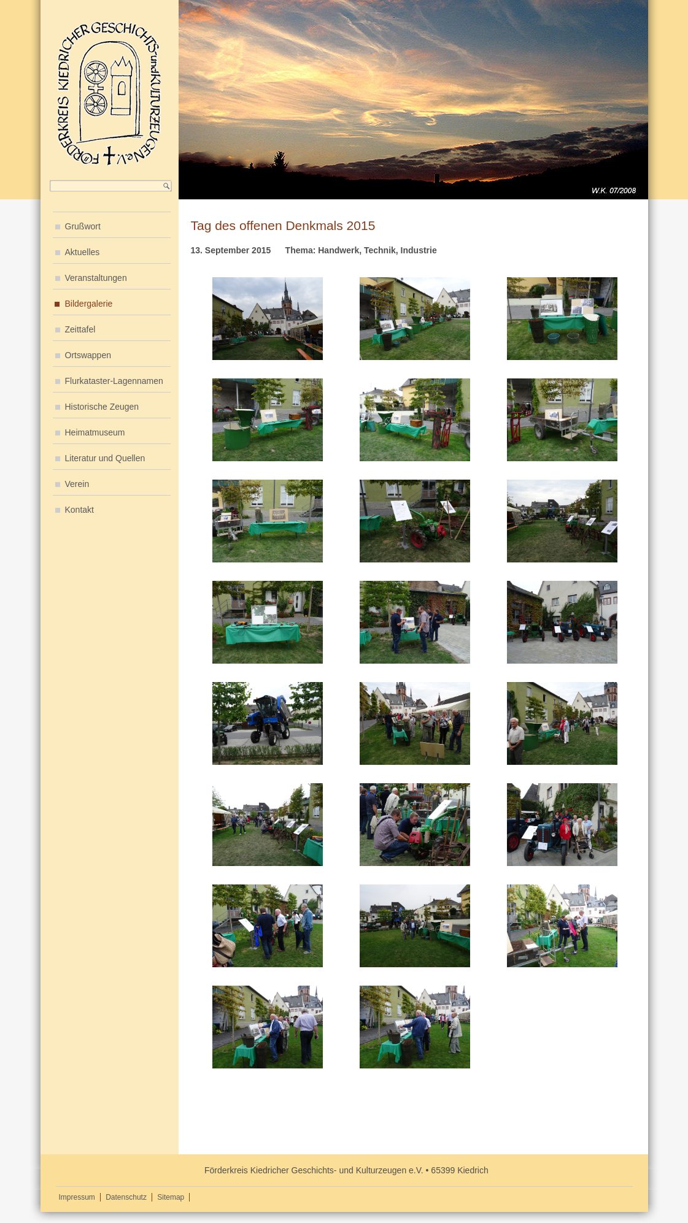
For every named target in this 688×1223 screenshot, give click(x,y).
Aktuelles (82, 252)
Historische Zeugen (102, 407)
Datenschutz (126, 1197)
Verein (77, 484)
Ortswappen (88, 355)
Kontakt (79, 510)
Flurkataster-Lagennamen (114, 381)
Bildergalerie (89, 304)
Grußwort (83, 226)
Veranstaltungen (96, 278)
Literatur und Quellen (105, 458)
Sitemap (170, 1197)
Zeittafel (80, 329)
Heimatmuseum (95, 432)
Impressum (77, 1197)
